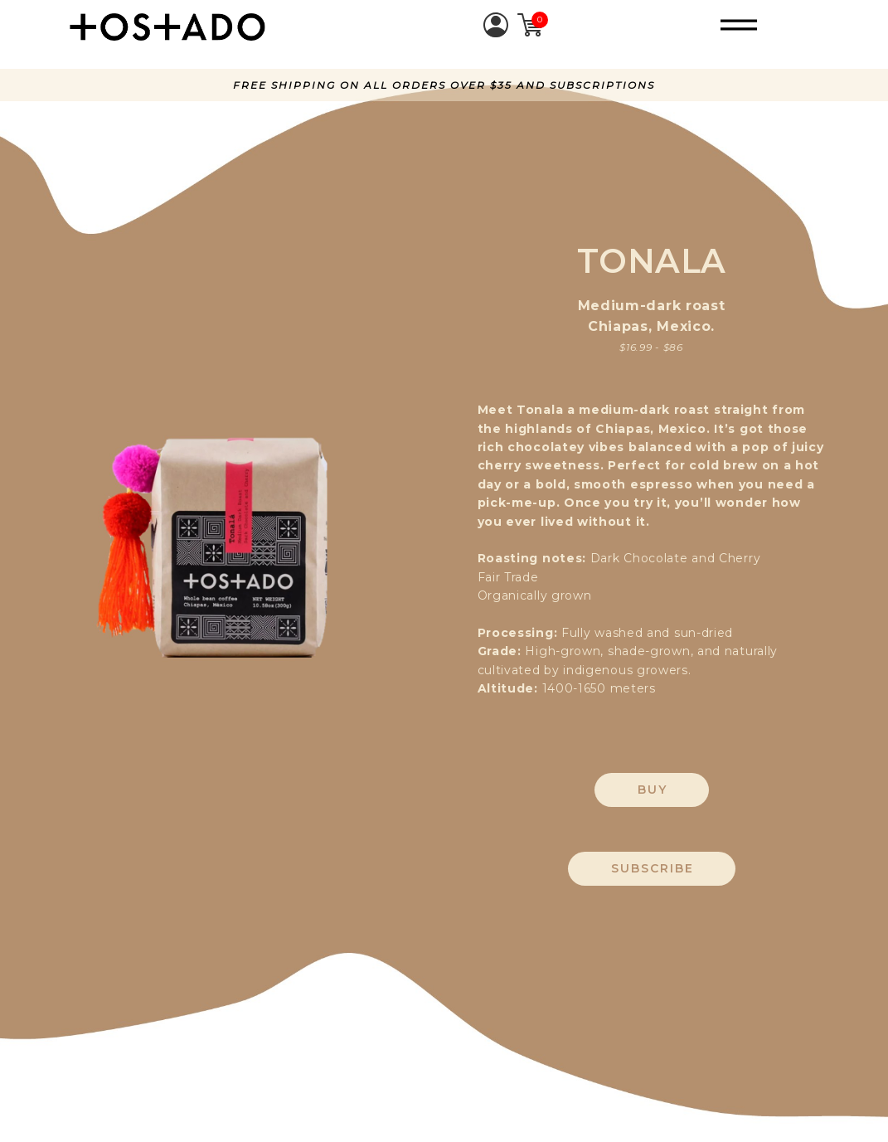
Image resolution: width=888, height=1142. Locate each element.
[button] (739, 25)
